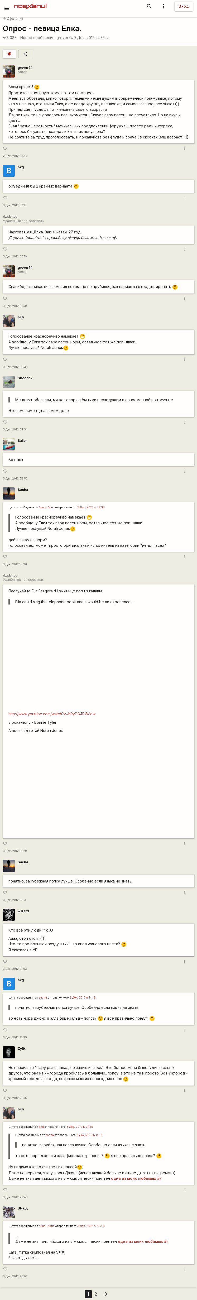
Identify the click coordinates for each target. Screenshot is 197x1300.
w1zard (23, 911)
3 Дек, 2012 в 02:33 (91, 507)
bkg (21, 167)
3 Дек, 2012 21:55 (15, 1037)
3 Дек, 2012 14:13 (14, 900)
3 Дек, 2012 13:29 (15, 851)
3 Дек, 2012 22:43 (15, 1197)
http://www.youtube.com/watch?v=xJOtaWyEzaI (98, 787)
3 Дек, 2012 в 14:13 (82, 997)
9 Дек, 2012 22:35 (91, 37)
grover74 (64, 37)
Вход (184, 6)
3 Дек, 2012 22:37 (15, 1098)
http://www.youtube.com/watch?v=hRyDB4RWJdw (51, 714)
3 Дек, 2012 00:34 (15, 306)
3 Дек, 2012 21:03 (15, 969)
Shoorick (25, 378)
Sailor (22, 441)
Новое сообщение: (37, 37)
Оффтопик (13, 19)
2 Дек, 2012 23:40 (15, 156)
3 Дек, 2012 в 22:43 (91, 1226)
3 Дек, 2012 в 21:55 (79, 1127)
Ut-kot (23, 1208)
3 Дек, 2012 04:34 (15, 429)
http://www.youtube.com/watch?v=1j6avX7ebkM (98, 660)
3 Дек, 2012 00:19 (15, 256)
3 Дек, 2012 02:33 (15, 367)
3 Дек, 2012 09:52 (15, 478)
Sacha (23, 490)
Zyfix (22, 1048)
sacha (43, 997)
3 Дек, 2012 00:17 (15, 205)
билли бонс (47, 507)
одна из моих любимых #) (136, 1178)
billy (21, 317)
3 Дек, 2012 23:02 (15, 1276)
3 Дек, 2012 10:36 (15, 564)
